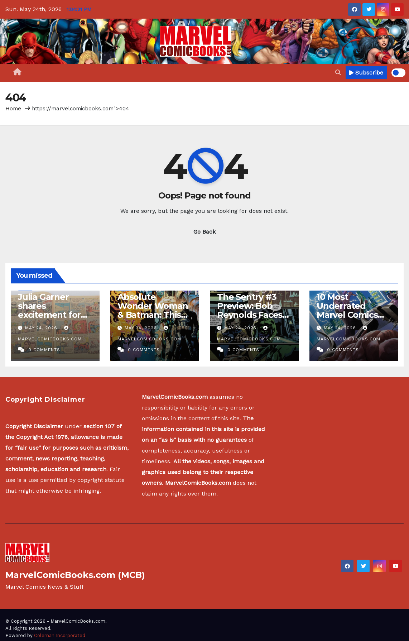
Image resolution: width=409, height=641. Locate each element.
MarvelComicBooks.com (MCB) (75, 575)
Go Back (204, 231)
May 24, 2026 (42, 327)
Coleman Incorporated (59, 635)
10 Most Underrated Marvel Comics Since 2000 (347, 310)
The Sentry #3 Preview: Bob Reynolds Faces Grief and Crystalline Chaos (253, 315)
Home (13, 108)
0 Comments (44, 349)
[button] (338, 72)
